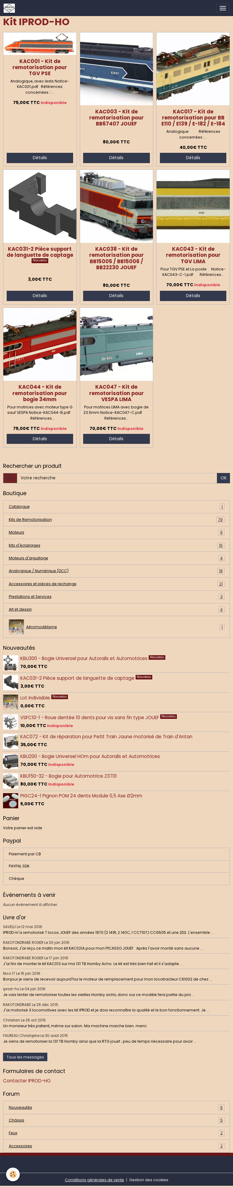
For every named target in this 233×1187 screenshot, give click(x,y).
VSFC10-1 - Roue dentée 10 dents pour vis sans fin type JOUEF (90, 717)
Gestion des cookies (148, 1179)
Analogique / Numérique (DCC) (117, 571)
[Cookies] (13, 1174)
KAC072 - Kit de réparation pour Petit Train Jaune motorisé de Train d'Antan (106, 736)
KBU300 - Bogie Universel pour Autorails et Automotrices (84, 658)
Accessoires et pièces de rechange (117, 584)
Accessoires (117, 1146)
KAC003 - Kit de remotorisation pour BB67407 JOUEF (116, 117)
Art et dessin (117, 609)
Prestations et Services (117, 597)
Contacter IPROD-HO (27, 1081)
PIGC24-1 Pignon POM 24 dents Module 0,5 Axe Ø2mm (81, 796)
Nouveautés (117, 1108)
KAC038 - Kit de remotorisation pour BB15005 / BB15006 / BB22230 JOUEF (116, 258)
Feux (117, 1133)
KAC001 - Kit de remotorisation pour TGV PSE (39, 67)
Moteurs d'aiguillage (117, 558)
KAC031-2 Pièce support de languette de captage (40, 252)
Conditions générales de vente (94, 1179)
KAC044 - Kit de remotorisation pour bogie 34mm (39, 393)
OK (224, 478)
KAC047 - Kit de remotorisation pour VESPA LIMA (116, 393)
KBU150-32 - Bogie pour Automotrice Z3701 (68, 776)
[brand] (10, 8)
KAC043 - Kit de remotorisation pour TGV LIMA (193, 255)
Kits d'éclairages (117, 545)
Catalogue (117, 507)
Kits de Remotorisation (117, 520)
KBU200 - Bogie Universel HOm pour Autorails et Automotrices (90, 756)
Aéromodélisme (117, 627)
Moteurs (117, 532)
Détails (40, 158)
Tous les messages (25, 1057)
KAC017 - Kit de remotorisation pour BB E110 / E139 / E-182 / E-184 (193, 117)
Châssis (117, 1120)
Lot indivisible (35, 697)
